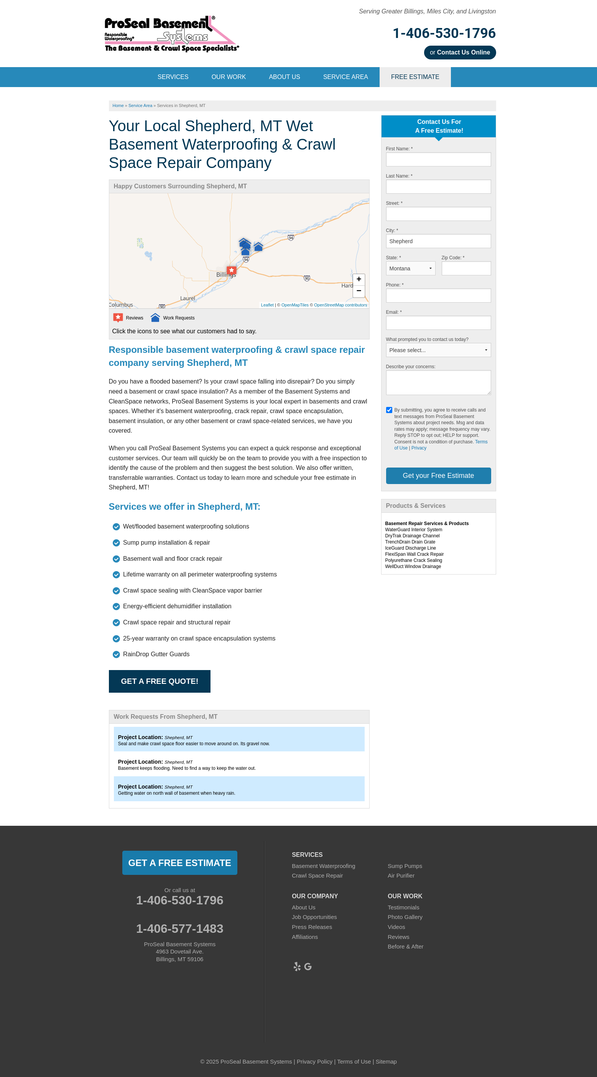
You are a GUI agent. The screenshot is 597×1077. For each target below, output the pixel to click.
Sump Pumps (405, 866)
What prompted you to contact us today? (427, 339)
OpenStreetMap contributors (340, 305)
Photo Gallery (405, 917)
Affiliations (305, 937)
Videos (396, 927)
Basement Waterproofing (323, 866)
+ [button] (358, 280)
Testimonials (403, 907)
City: (392, 230)
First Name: (399, 149)
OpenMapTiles (295, 305)
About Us (304, 907)
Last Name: (399, 176)
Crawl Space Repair (317, 875)
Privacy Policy (314, 1061)
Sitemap (386, 1061)
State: (393, 257)
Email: (394, 312)
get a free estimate (179, 863)
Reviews (399, 937)
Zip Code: (453, 257)
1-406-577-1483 (180, 928)
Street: (394, 203)
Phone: (395, 285)
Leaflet (267, 305)
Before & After (405, 946)
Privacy (418, 448)
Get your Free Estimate (438, 475)
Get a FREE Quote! (160, 681)
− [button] (358, 291)
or (460, 52)
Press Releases (312, 927)
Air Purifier (401, 875)
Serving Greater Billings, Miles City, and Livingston (427, 11)
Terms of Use (354, 1061)
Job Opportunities (314, 917)
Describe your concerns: (411, 366)
